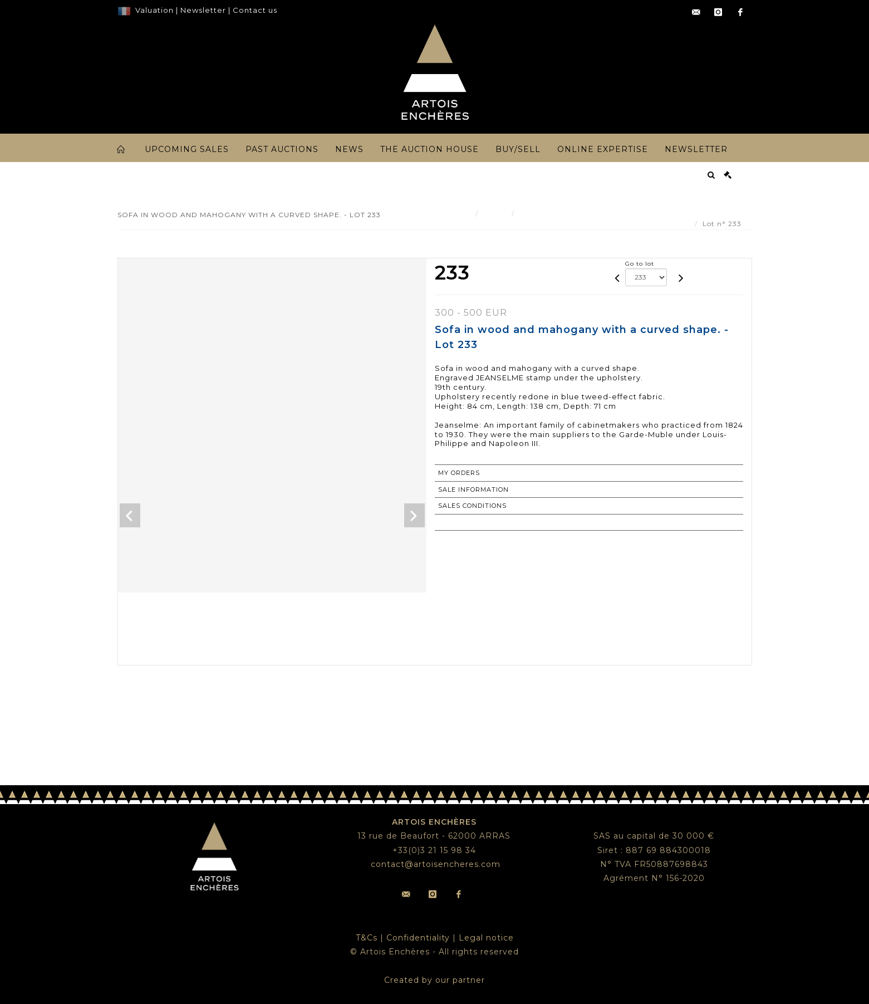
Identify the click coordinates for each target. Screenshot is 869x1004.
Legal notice (486, 938)
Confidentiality (418, 938)
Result (495, 213)
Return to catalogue (481, 522)
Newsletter (202, 10)
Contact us (255, 10)
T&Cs (366, 938)
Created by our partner (434, 980)
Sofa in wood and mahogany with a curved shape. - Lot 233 (631, 213)
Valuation (154, 10)
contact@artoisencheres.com (435, 864)
